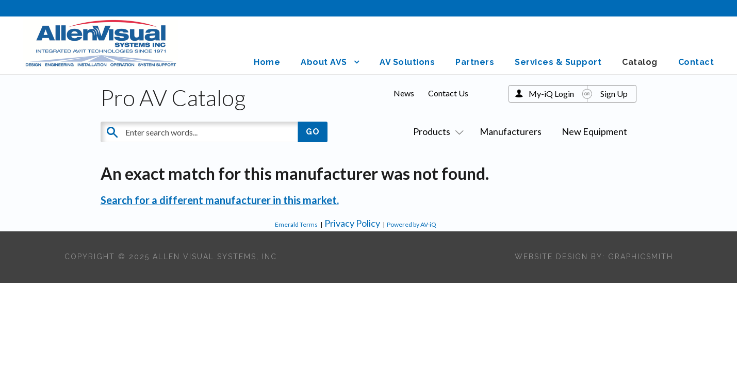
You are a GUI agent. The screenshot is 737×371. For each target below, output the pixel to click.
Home (267, 62)
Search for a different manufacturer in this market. (220, 200)
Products (436, 131)
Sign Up (614, 93)
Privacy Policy (352, 223)
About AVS (324, 62)
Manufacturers (511, 131)
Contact (696, 62)
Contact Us (448, 93)
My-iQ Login (551, 93)
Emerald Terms (296, 224)
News (404, 93)
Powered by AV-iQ (411, 224)
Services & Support (558, 62)
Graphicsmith (640, 256)
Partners (474, 62)
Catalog (640, 62)
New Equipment (594, 131)
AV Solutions (407, 62)
